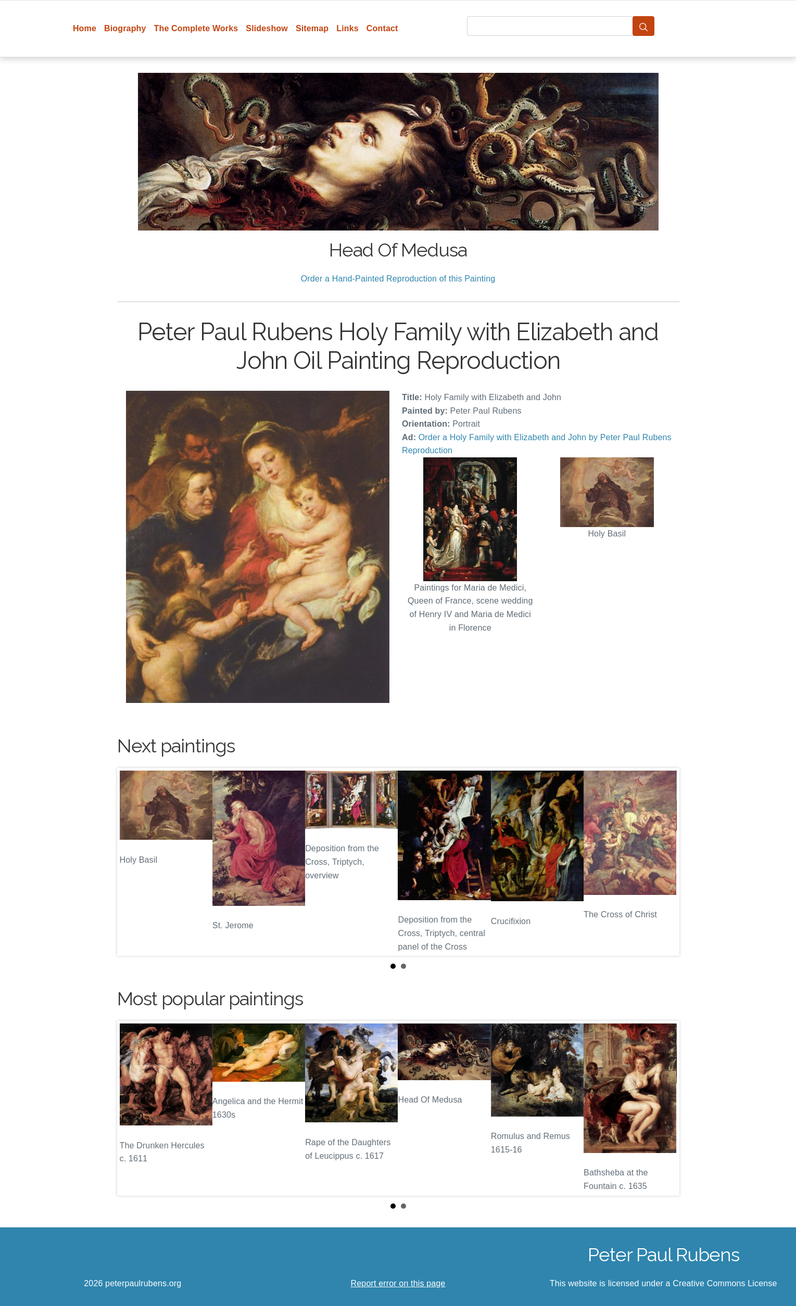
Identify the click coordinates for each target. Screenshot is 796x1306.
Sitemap (312, 28)
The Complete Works (196, 28)
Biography (125, 28)
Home (84, 28)
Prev (133, 861)
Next (663, 861)
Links (347, 28)
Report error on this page (398, 1283)
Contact (382, 28)
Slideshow (267, 28)
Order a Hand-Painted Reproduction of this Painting (398, 278)
